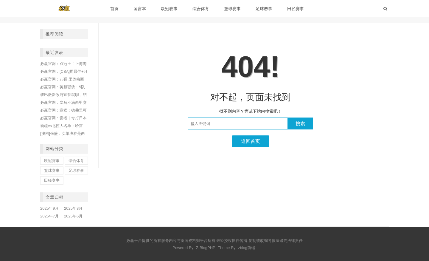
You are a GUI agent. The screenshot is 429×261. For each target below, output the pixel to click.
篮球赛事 (232, 8)
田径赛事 (295, 8)
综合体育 (200, 8)
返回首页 (250, 141)
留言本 (139, 8)
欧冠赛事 (169, 8)
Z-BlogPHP (205, 247)
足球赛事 (264, 8)
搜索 (300, 123)
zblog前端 (246, 247)
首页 (114, 8)
